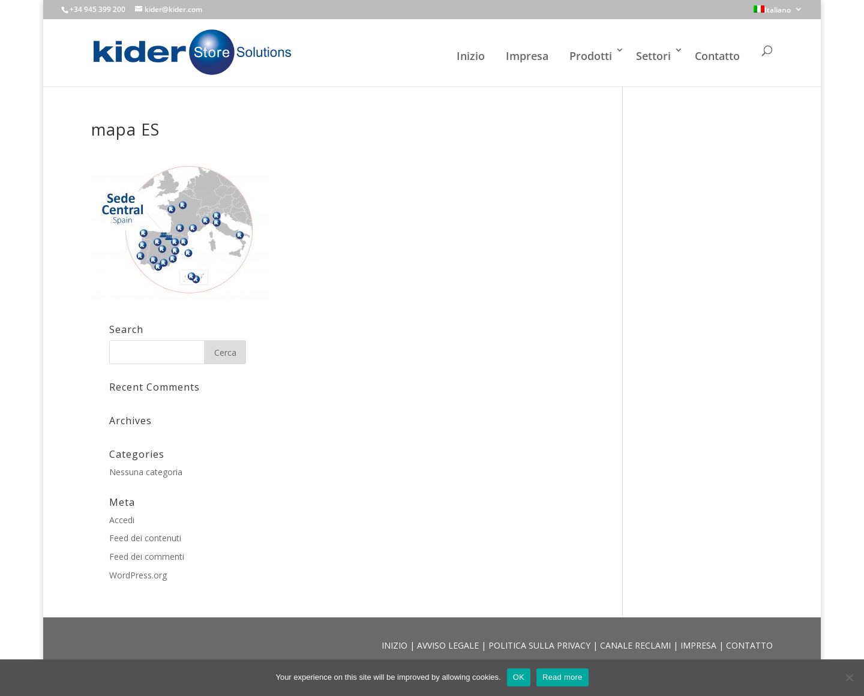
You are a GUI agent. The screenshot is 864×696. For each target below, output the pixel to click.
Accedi (121, 520)
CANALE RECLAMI (636, 645)
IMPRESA (699, 645)
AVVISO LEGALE (449, 645)
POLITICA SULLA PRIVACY (540, 645)
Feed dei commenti (146, 556)
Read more (562, 677)
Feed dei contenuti (145, 538)
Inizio (471, 56)
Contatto (717, 56)
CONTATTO (749, 645)
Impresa (527, 56)
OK (518, 677)
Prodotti (590, 56)
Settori (653, 56)
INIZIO (396, 645)
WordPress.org (138, 575)
